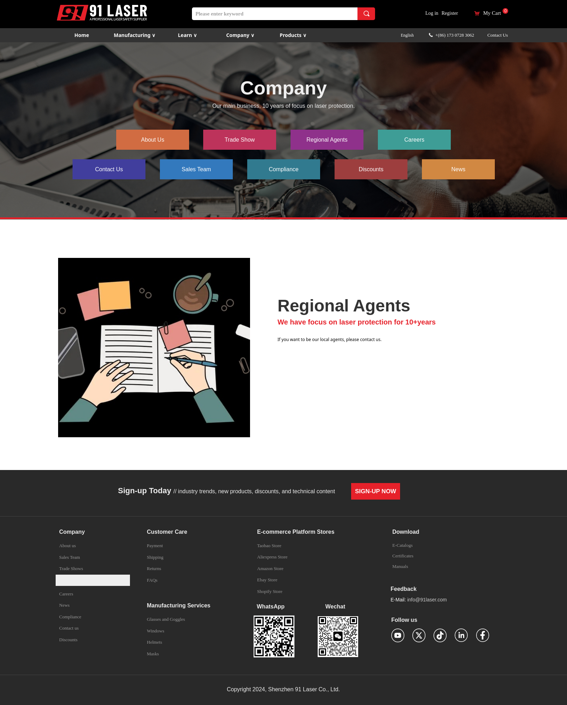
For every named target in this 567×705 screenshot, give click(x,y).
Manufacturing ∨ (134, 35)
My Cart (492, 13)
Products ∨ (293, 35)
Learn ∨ (187, 35)
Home (81, 35)
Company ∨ (240, 35)
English (407, 35)
